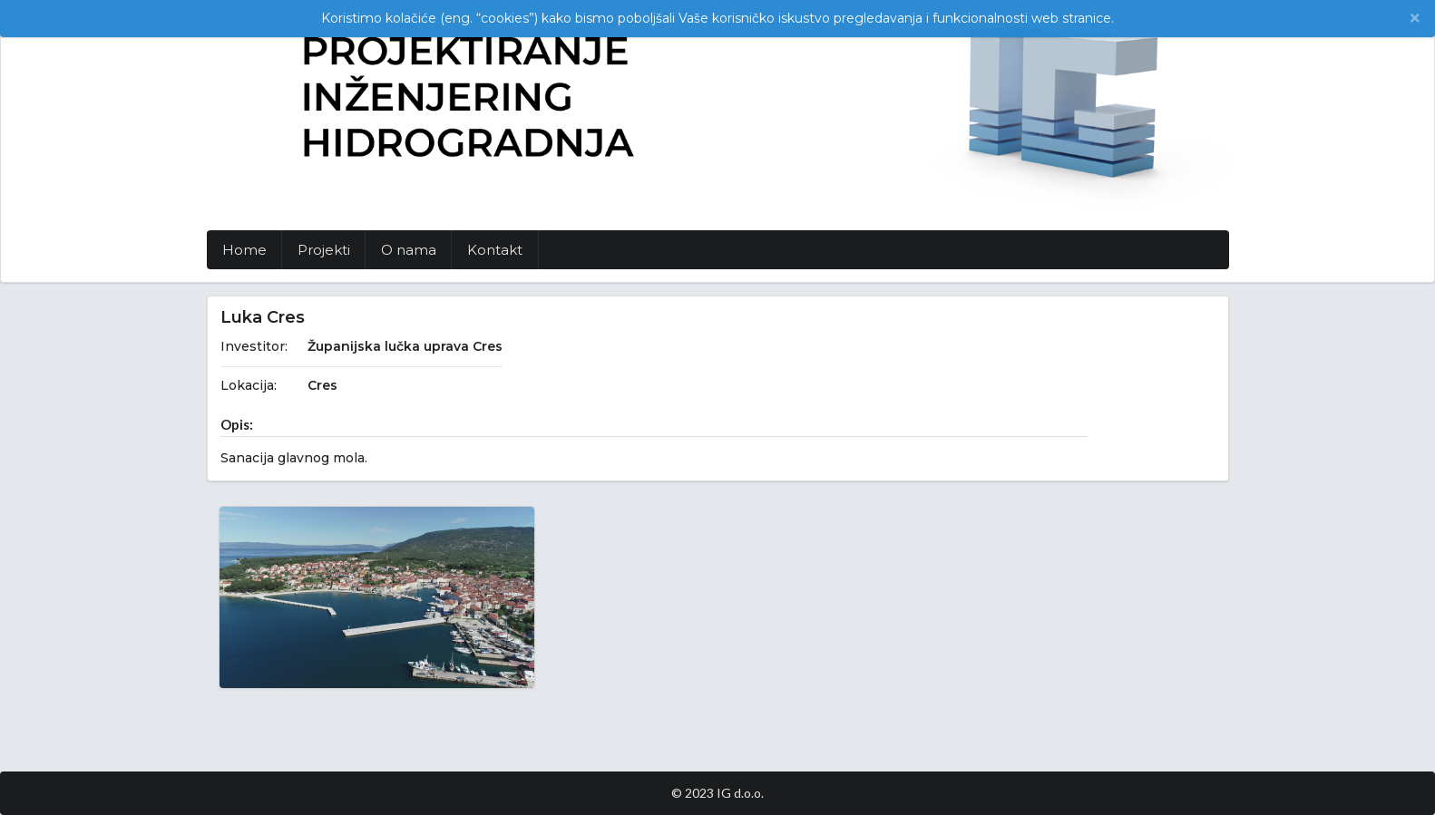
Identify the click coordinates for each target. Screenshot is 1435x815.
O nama (408, 249)
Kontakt (494, 249)
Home (244, 249)
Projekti (324, 249)
